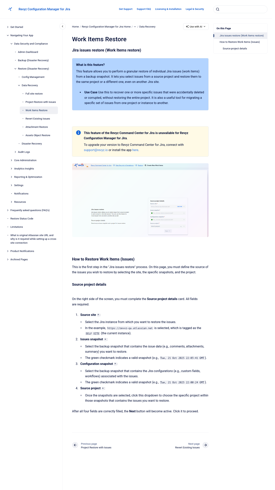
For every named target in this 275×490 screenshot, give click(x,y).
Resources (20, 201)
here (135, 150)
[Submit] (218, 9)
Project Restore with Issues (41, 102)
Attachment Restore (37, 127)
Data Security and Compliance (31, 43)
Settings (18, 185)
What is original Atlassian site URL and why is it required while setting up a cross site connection (33, 239)
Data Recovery (30, 85)
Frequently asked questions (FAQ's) (30, 210)
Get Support (125, 9)
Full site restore (34, 93)
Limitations (16, 226)
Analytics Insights (24, 168)
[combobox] (240, 9)
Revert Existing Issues (38, 118)
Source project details (235, 48)
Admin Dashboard (28, 52)
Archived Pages (19, 259)
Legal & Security (195, 9)
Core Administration (25, 160)
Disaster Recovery (32, 143)
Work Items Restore (36, 110)
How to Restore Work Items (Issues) (240, 41)
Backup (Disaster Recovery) (33, 60)
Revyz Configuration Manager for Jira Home (106, 26)
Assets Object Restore (38, 135)
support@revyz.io (96, 150)
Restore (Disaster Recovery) (33, 68)
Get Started (16, 27)
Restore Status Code (21, 218)
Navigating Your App (21, 35)
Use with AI (196, 26)
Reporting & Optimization (28, 176)
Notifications (21, 193)
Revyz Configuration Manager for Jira (44, 9)
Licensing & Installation (168, 9)
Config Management (33, 77)
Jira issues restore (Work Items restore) (242, 35)
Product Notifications (22, 251)
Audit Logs (24, 151)
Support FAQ (144, 9)
